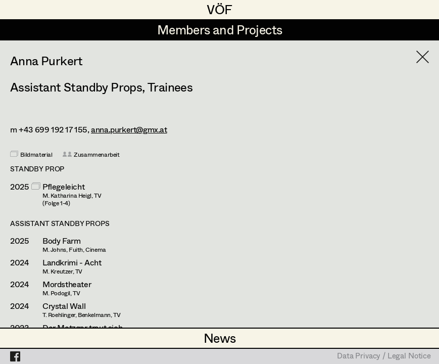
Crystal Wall (63, 306)
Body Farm (61, 241)
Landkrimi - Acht (72, 262)
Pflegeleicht (63, 186)
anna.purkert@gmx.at (129, 129)
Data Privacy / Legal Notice (384, 356)
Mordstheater (66, 284)
